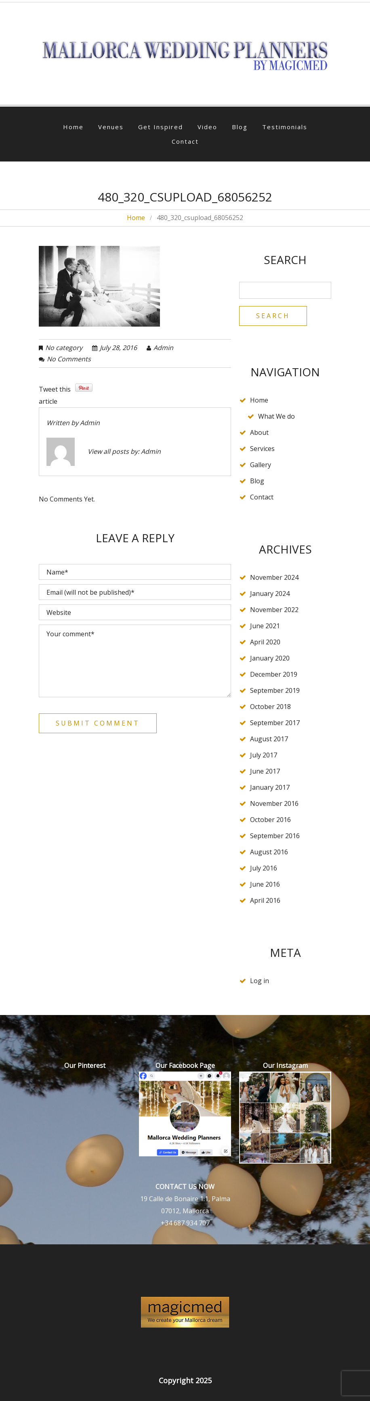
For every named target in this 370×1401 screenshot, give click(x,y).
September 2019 (275, 690)
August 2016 (269, 851)
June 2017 (265, 771)
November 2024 (274, 577)
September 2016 (275, 835)
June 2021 (265, 625)
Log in (259, 980)
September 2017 (275, 722)
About (259, 432)
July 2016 (263, 868)
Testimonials (284, 127)
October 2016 (270, 819)
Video (207, 127)
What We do (276, 416)
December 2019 (273, 674)
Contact (185, 141)
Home (73, 127)
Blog (240, 127)
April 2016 (265, 900)
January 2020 (270, 658)
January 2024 (270, 593)
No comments (69, 358)
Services (262, 448)
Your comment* (135, 661)
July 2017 (263, 755)
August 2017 (269, 738)
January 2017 (270, 787)
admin (163, 347)
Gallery (260, 464)
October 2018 (270, 706)
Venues (111, 127)
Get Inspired (160, 127)
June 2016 (265, 884)
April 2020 (265, 642)
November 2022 (274, 609)
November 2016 (274, 803)
